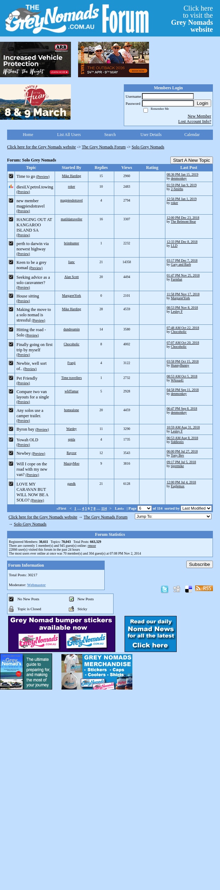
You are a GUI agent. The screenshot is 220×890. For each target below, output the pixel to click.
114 (104, 508)
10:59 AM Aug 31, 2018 (183, 427)
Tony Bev (177, 455)
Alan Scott (71, 277)
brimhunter (71, 243)
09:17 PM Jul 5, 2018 (181, 462)
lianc (71, 262)
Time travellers (71, 378)
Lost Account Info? (194, 121)
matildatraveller (71, 219)
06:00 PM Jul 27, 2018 (182, 451)
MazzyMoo (71, 463)
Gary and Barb (181, 264)
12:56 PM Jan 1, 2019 (182, 199)
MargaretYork (71, 295)
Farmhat (176, 279)
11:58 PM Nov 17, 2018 (183, 294)
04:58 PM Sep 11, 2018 (183, 390)
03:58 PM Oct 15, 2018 (183, 361)
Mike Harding (71, 176)
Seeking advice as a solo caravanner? (33, 280)
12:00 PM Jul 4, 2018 (181, 482)
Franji (71, 363)
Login (202, 103)
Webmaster (36, 585)
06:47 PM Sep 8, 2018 (182, 408)
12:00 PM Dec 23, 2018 (183, 218)
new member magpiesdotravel (30, 203)
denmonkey (179, 178)
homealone (71, 410)
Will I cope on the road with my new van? (31, 469)
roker (71, 186)
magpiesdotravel (71, 200)
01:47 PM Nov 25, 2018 (183, 275)
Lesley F (177, 311)
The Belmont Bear (183, 221)
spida (71, 439)
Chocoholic (179, 332)
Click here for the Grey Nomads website (41, 146)
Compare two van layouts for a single (32, 394)
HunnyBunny (180, 365)
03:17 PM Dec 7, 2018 (182, 260)
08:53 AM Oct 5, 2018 (182, 376)
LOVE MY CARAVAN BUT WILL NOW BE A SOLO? (32, 492)
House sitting (27, 296)
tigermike (177, 466)
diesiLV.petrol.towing (34, 187)
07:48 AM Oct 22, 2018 (183, 328)
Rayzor (72, 453)
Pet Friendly (26, 378)
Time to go (25, 176)
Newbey (23, 453)
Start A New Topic (191, 160)
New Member (199, 116)
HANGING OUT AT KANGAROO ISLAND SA (34, 225)
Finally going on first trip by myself (34, 347)
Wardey (71, 429)
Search (110, 134)
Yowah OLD (27, 439)
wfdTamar (71, 391)
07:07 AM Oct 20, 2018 (183, 343)
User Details (151, 134)
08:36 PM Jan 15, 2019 (182, 174)
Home (28, 134)
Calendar (192, 134)
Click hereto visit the (192, 18)
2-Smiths (177, 189)
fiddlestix (177, 442)
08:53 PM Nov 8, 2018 (182, 308)
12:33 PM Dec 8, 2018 (182, 242)
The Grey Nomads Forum (104, 146)
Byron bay (25, 429)
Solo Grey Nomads (148, 146)
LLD (174, 246)
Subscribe (199, 564)
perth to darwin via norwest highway (32, 246)
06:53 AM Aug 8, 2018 (182, 438)
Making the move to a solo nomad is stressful (33, 315)
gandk (71, 484)
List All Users (69, 134)
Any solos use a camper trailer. (29, 413)
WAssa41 (177, 380)
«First (61, 508)
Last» (120, 508)
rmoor (92, 546)
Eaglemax (178, 486)
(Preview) (43, 176)
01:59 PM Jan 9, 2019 (182, 185)
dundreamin (72, 329)
